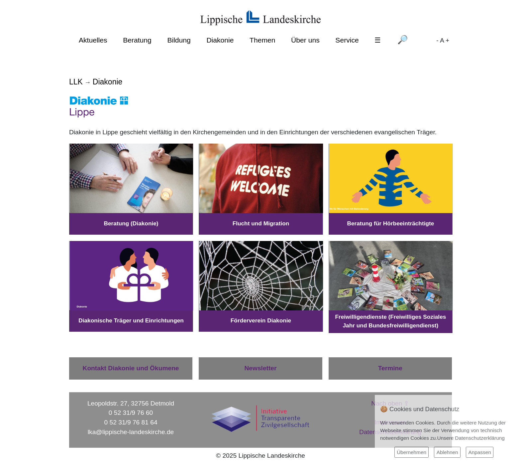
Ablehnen (447, 452)
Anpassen (479, 452)
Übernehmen (411, 452)
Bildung (178, 40)
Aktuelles (93, 40)
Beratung (137, 40)
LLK (76, 81)
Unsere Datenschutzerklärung (471, 438)
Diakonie (220, 40)
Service (347, 40)
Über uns (305, 40)
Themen (262, 40)
